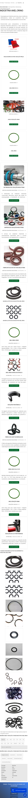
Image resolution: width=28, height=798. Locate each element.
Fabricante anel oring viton (5, 8)
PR (20, 739)
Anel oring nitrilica (11, 6)
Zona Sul (4, 758)
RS (1, 743)
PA (22, 743)
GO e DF (15, 743)
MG (10, 739)
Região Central (5, 754)
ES (14, 739)
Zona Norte (12, 754)
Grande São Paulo (18, 758)
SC (23, 739)
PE (5, 743)
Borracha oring (18, 6)
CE (11, 743)
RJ (7, 739)
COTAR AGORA (14, 61)
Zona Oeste (19, 754)
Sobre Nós (14, 793)
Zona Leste (9, 758)
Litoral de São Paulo (6, 762)
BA (8, 743)
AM (19, 743)
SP (17, 739)
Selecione (3, 739)
